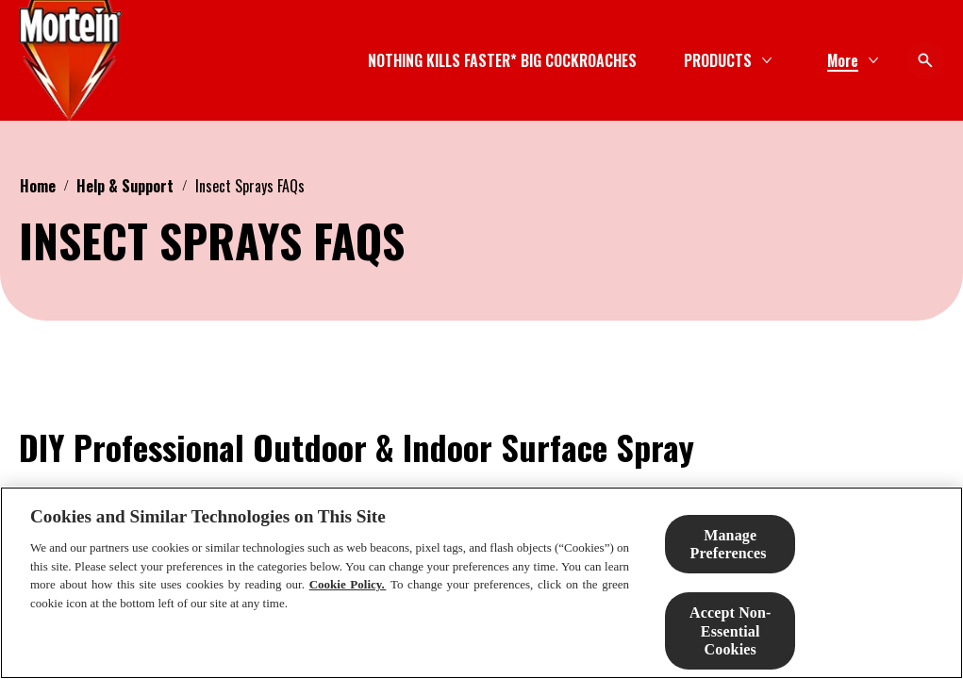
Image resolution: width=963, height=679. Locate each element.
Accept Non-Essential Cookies (730, 630)
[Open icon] (925, 60)
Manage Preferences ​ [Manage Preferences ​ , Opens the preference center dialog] (730, 544)
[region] (481, 583)
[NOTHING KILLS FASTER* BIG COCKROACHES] (347, 60)
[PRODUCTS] (563, 60)
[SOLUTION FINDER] (726, 60)
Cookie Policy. (348, 584)
